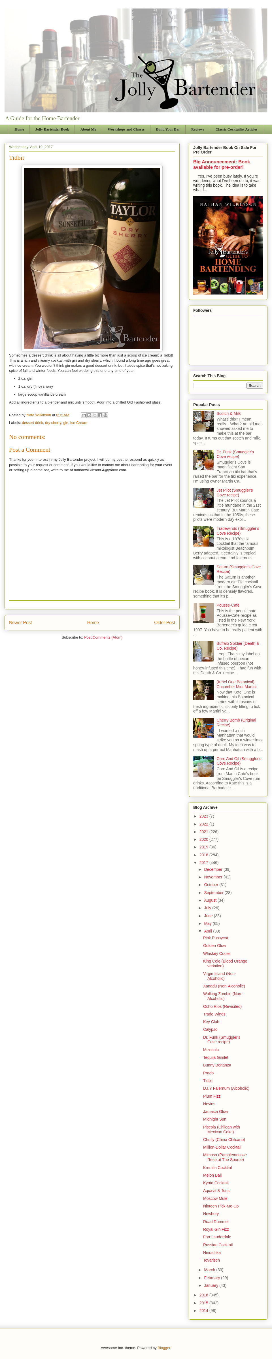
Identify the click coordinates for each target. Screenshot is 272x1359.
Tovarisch (211, 1260)
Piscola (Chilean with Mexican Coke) (221, 1129)
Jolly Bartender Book (52, 129)
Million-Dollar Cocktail (222, 1147)
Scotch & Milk (229, 413)
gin (65, 423)
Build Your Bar (168, 129)
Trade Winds (214, 1014)
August (210, 900)
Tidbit (208, 1080)
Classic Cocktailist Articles (236, 129)
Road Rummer (216, 1221)
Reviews (197, 129)
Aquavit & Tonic (216, 1190)
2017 (204, 862)
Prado (208, 1073)
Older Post (164, 622)
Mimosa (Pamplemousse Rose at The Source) (225, 1157)
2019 (204, 847)
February (212, 1277)
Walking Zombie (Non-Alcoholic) (223, 996)
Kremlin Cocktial (217, 1167)
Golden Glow (214, 945)
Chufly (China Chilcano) (224, 1139)
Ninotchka (212, 1252)
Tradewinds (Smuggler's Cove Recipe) (238, 531)
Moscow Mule (215, 1198)
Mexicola (211, 1049)
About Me (88, 129)
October (211, 884)
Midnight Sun (214, 1119)
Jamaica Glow (215, 1111)
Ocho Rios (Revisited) (222, 1006)
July (208, 908)
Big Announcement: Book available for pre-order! (221, 164)
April (208, 931)
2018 (204, 855)
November (213, 877)
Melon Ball (212, 1175)
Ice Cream (78, 423)
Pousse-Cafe (228, 605)
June (209, 916)
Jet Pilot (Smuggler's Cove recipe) (235, 492)
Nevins (209, 1104)
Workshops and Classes (126, 129)
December (213, 869)
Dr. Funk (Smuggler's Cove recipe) (235, 454)
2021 (204, 831)
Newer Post (20, 622)
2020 (204, 839)
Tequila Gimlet (215, 1057)
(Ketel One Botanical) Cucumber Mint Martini (237, 684)
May (208, 923)
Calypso (210, 1029)
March (210, 1270)
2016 (204, 1295)
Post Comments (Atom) (103, 637)
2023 (204, 816)
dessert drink (32, 423)
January (211, 1285)
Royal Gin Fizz (216, 1229)
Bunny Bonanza (217, 1065)
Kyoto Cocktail (215, 1183)
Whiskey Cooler (217, 953)
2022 (204, 824)
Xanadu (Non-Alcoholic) (224, 986)
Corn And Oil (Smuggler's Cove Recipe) (239, 761)
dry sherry (53, 423)
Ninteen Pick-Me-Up (221, 1206)
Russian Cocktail (218, 1245)
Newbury (211, 1213)
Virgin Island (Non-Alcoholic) (219, 976)
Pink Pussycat (215, 938)
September (214, 892)
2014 (204, 1310)
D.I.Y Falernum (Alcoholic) (226, 1088)
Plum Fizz (211, 1096)
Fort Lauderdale (217, 1237)
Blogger (164, 1348)
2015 (204, 1303)
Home (19, 129)
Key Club (211, 1021)
